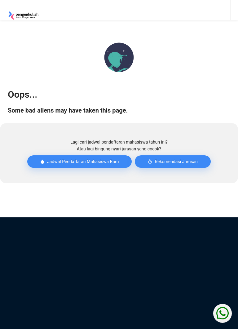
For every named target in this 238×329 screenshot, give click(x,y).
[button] (119, 57)
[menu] (156, 10)
